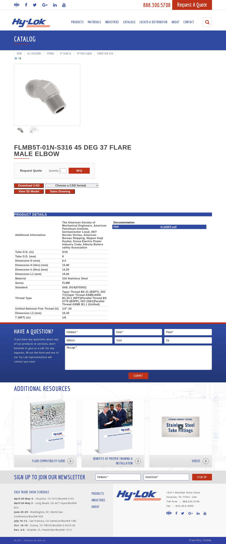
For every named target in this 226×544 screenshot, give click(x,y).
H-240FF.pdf (169, 226)
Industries (112, 22)
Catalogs (129, 22)
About (176, 22)
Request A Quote (192, 5)
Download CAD (29, 185)
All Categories (34, 53)
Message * (138, 357)
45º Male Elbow (84, 53)
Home (19, 53)
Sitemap (207, 540)
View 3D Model (28, 191)
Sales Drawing (60, 191)
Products (77, 22)
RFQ (79, 170)
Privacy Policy (195, 540)
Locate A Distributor (154, 22)
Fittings (50, 53)
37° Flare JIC (65, 53)
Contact (188, 22)
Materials (94, 22)
